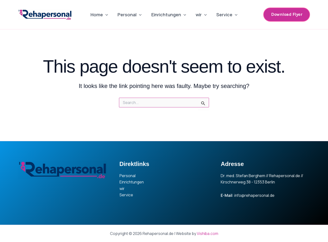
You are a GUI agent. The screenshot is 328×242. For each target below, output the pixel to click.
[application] (107, 14)
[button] (286, 14)
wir (200, 14)
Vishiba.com (207, 233)
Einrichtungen (168, 14)
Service (225, 14)
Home (101, 14)
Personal (130, 14)
